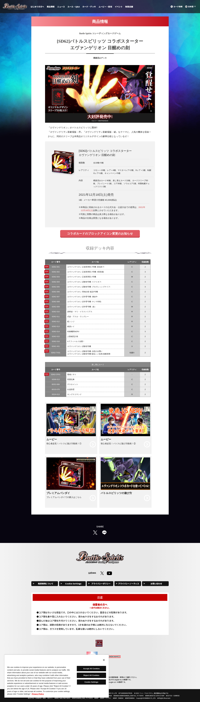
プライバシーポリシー (101, 583)
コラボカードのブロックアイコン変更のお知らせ (100, 233)
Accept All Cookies (91, 669)
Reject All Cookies (91, 675)
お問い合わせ (156, 583)
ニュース (61, 6)
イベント (119, 6)
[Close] (104, 660)
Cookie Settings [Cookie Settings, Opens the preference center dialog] (91, 682)
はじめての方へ (37, 6)
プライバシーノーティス (128, 583)
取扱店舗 (129, 6)
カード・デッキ (89, 6)
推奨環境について (45, 583)
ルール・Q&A (74, 6)
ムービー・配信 (105, 6)
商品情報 (51, 6)
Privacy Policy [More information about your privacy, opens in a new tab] (38, 694)
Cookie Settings (73, 583)
